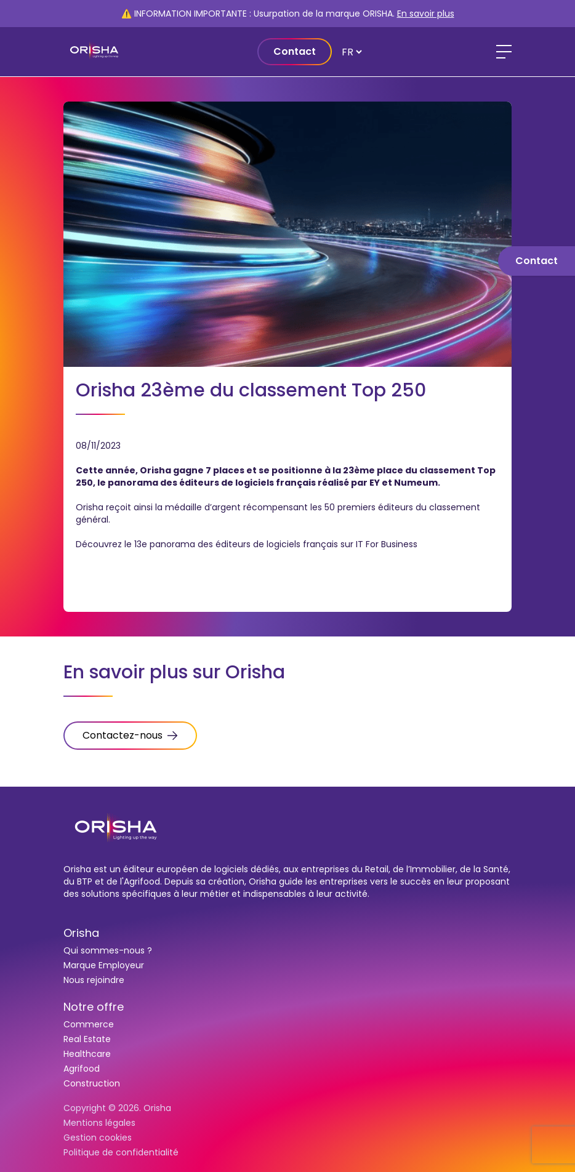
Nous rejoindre (93, 980)
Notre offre (93, 1006)
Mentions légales (99, 1123)
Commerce (88, 1024)
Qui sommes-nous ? (107, 950)
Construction (91, 1083)
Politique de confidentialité (121, 1152)
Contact (294, 51)
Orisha (81, 933)
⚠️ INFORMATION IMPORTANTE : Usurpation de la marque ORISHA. (287, 13)
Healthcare (87, 1054)
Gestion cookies (97, 1137)
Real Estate (87, 1039)
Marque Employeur (103, 965)
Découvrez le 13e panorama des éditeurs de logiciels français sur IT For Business (246, 544)
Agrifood (81, 1068)
